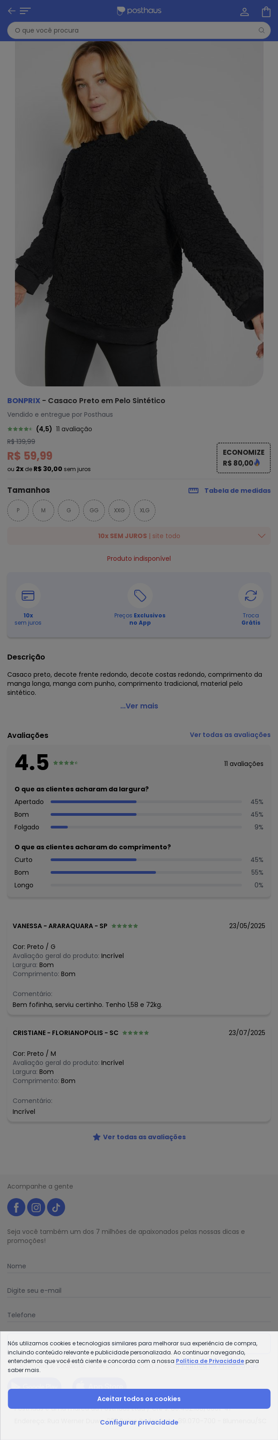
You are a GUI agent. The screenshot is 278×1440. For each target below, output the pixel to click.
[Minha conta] (243, 10)
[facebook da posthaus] (16, 1207)
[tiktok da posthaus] (56, 1207)
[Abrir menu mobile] (12, 11)
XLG (145, 510)
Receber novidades (139, 1343)
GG (94, 510)
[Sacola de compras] (265, 10)
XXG (119, 510)
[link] (139, 428)
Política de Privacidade (220, 1365)
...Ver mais (139, 706)
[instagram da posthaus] (36, 1207)
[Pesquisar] (261, 30)
